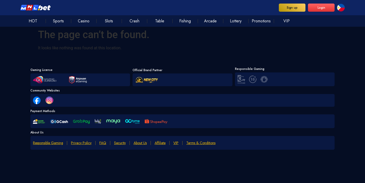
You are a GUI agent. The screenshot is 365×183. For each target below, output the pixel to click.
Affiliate (160, 143)
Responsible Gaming (48, 143)
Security (120, 143)
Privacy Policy (81, 143)
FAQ (102, 143)
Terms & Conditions (200, 143)
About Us (140, 143)
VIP (175, 143)
